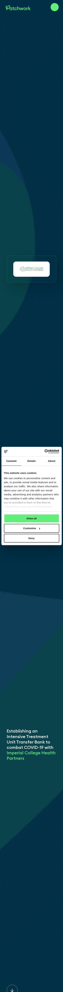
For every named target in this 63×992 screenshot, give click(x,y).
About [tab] (51, 460)
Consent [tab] (11, 460)
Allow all (31, 518)
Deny (31, 538)
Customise (31, 528)
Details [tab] (31, 460)
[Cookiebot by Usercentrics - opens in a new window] (45, 451)
